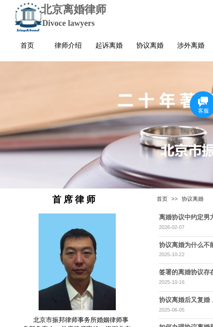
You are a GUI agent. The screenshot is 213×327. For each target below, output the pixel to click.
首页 (162, 199)
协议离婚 (192, 199)
